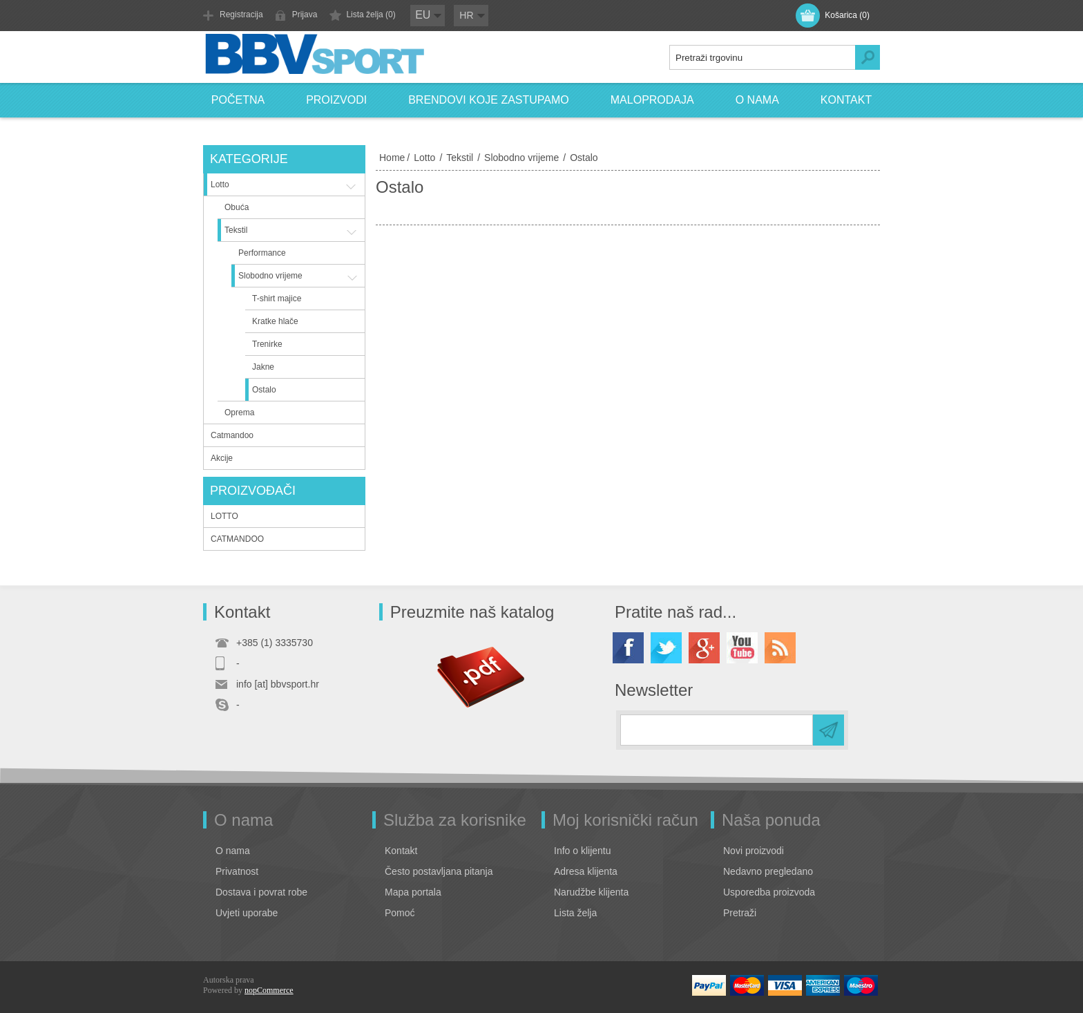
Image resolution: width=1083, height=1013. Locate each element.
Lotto (424, 157)
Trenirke (267, 344)
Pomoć (400, 912)
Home (392, 157)
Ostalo (264, 390)
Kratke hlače (275, 321)
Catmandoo (232, 435)
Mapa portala (413, 892)
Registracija (241, 14)
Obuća (236, 207)
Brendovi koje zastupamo (488, 100)
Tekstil (459, 157)
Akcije (222, 458)
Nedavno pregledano (768, 871)
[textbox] (762, 57)
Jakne (263, 367)
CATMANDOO (237, 539)
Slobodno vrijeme (521, 157)
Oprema (239, 412)
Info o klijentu (582, 850)
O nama (757, 100)
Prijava (305, 14)
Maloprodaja (652, 100)
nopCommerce (269, 990)
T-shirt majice (276, 298)
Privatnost (236, 871)
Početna (238, 100)
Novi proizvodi (753, 850)
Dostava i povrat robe (261, 892)
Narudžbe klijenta (591, 892)
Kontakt (846, 100)
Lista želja (575, 912)
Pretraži (739, 912)
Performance (262, 253)
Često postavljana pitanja (438, 871)
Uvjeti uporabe (246, 912)
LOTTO (224, 516)
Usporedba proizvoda (769, 892)
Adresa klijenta (585, 871)
